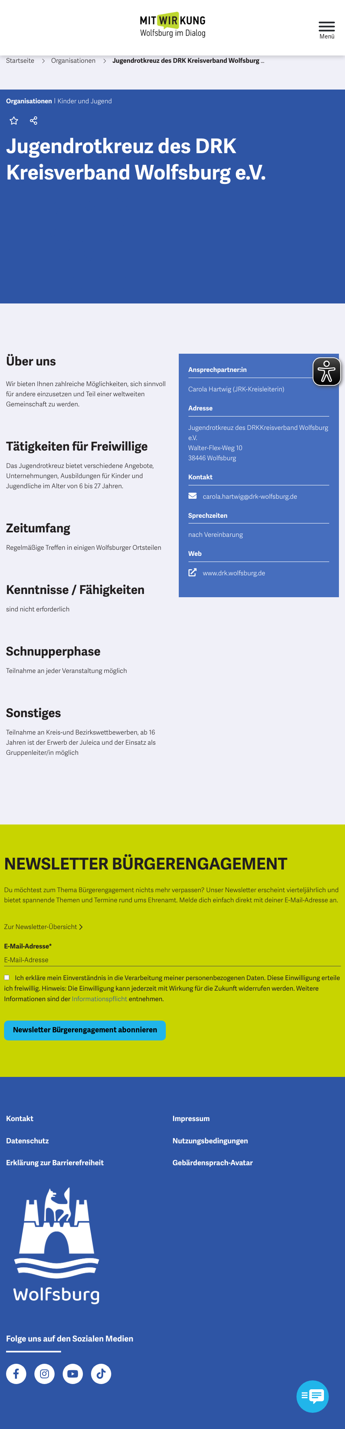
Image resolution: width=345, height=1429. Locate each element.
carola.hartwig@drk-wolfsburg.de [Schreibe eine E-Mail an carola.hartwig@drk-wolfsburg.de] (250, 497)
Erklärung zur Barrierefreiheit (55, 1163)
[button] (32, 121)
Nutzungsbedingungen (210, 1141)
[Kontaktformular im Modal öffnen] (312, 1396)
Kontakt (20, 1119)
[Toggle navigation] (327, 27)
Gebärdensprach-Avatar (213, 1163)
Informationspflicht (99, 999)
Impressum (191, 1119)
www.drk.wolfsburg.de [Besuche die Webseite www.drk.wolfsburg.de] (234, 573)
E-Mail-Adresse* (28, 946)
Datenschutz (27, 1141)
